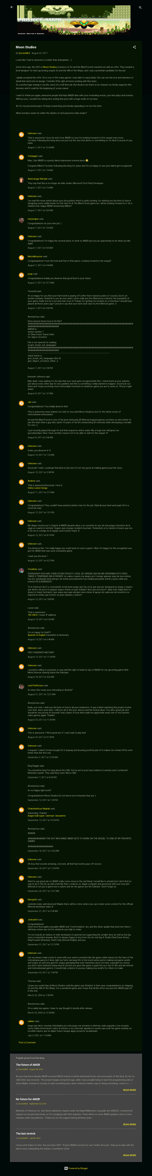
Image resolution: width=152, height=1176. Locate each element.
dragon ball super (36, 815)
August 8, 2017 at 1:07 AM (40, 393)
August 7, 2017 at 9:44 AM (40, 265)
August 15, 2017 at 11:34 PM (41, 657)
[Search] (140, 8)
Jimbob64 (32, 919)
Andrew (31, 481)
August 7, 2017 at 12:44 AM (41, 147)
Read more (129, 1090)
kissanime (61, 815)
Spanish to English (37, 635)
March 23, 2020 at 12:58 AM (41, 1012)
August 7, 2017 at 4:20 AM (40, 210)
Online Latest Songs (37, 488)
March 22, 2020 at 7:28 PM (40, 995)
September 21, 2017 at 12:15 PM (43, 944)
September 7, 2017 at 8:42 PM (42, 777)
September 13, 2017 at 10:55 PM (43, 820)
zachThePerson (35, 685)
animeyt (50, 815)
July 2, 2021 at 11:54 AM (39, 1035)
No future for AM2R (28, 1099)
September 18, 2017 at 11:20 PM (43, 868)
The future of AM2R (28, 1064)
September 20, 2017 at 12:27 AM (43, 891)
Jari (29, 402)
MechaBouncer (35, 256)
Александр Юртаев (37, 178)
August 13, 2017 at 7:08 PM (41, 599)
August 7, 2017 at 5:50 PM (40, 368)
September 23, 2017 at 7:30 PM (43, 972)
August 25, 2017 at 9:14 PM (41, 737)
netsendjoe (33, 219)
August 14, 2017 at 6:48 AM (41, 639)
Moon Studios (50, 67)
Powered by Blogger (76, 1168)
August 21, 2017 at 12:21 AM (41, 694)
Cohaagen (33, 156)
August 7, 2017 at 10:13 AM (41, 282)
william (31, 1021)
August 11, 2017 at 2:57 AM (41, 492)
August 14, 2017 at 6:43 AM (41, 619)
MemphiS (32, 899)
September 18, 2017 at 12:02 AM (43, 851)
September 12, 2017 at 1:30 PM (43, 800)
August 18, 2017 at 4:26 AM (41, 677)
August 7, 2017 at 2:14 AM (40, 187)
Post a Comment (27, 1042)
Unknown (32, 133)
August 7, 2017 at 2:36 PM (40, 308)
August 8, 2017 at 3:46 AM (40, 437)
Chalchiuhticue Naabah (39, 808)
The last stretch (25, 1133)
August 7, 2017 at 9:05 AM (40, 248)
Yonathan (32, 569)
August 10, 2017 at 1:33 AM (41, 455)
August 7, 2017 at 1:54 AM (40, 170)
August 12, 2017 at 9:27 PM (41, 560)
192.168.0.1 (33, 615)
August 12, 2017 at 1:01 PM (41, 512)
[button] (134, 47)
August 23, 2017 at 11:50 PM (41, 719)
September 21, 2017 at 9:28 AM (43, 911)
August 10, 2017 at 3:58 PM (41, 472)
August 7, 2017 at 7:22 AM (40, 227)
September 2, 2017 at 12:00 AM (43, 757)
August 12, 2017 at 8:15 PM (41, 535)
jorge (30, 274)
